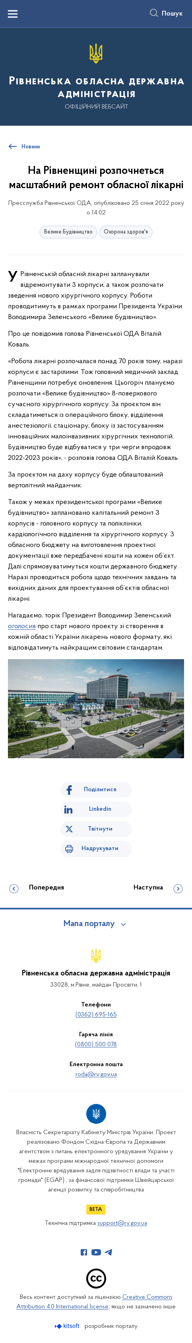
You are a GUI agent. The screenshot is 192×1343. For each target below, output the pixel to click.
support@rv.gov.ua (122, 1223)
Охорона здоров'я (126, 232)
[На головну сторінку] (96, 76)
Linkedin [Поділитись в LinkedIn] (100, 809)
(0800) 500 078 (96, 1044)
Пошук (172, 14)
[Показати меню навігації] (12, 13)
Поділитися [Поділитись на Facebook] (100, 789)
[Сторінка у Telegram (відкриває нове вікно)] (108, 1252)
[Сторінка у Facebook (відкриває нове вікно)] (84, 1252)
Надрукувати (99, 848)
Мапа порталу (89, 924)
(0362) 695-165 (96, 1015)
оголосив (22, 626)
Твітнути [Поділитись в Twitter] (100, 829)
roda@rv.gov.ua (96, 1074)
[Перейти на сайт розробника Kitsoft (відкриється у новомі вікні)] (68, 1326)
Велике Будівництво (68, 232)
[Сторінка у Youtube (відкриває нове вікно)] (96, 1252)
